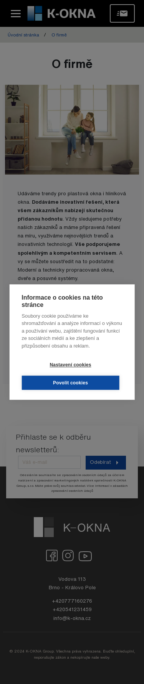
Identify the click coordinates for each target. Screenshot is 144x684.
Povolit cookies (70, 383)
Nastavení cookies (70, 365)
